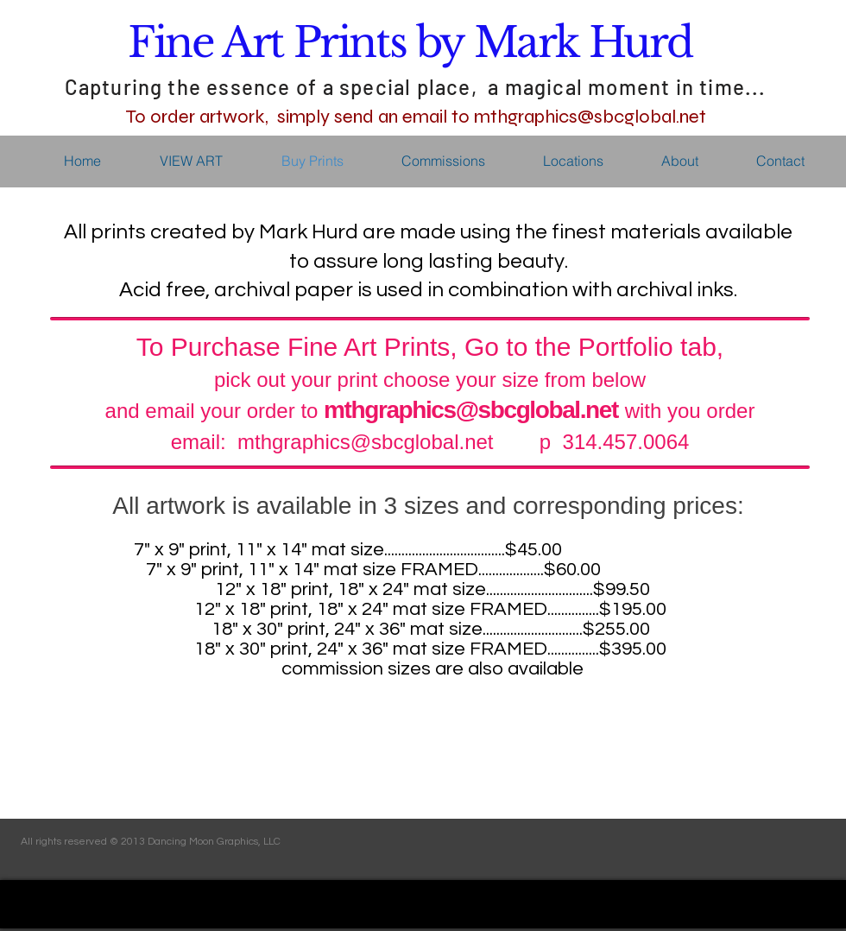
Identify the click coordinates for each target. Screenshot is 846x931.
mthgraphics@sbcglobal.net (471, 409)
